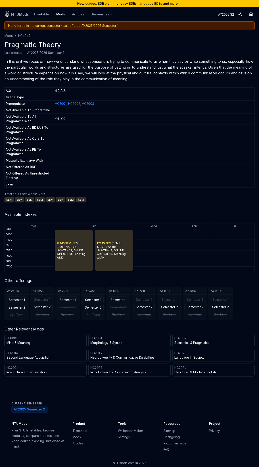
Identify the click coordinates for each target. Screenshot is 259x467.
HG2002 (74, 103)
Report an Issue (174, 443)
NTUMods (19, 423)
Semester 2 (16, 307)
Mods (60, 14)
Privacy (214, 431)
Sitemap (169, 431)
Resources (102, 14)
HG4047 (24, 36)
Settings (124, 437)
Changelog (171, 437)
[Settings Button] (250, 14)
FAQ (166, 449)
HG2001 (60, 103)
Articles (78, 14)
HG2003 (88, 103)
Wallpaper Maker (130, 431)
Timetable (41, 14)
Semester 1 (17, 300)
